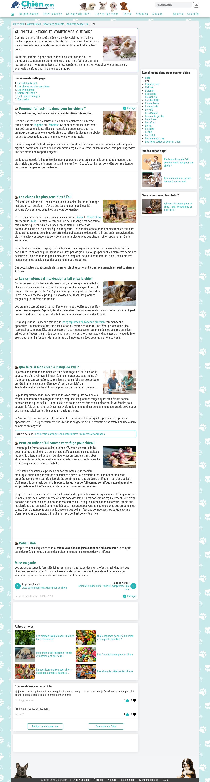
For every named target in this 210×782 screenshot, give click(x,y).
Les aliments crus (154, 138)
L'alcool (149, 87)
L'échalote (150, 93)
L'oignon (149, 90)
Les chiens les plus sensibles (33, 86)
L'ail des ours (152, 84)
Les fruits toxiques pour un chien (163, 141)
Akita (80, 217)
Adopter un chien (29, 14)
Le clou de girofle (154, 116)
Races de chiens (52, 14)
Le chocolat (151, 113)
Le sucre (149, 128)
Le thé (148, 132)
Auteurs (112, 779)
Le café (149, 109)
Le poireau (151, 119)
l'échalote (53, 125)
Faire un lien (128, 779)
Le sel (148, 125)
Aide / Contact (81, 779)
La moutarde (152, 103)
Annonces (142, 14)
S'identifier (193, 14)
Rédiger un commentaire (45, 726)
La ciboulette (152, 100)
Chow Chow (94, 217)
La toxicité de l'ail (27, 83)
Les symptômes (25, 89)
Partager (129, 108)
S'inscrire (178, 14)
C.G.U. (166, 779)
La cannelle (151, 97)
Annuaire (157, 14)
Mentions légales (148, 779)
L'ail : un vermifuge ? (28, 96)
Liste (147, 77)
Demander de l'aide (106, 726)
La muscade (151, 106)
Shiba (33, 221)
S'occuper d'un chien (78, 14)
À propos (98, 779)
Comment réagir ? (27, 93)
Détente (127, 14)
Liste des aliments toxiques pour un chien (44, 587)
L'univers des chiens (106, 14)
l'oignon (38, 125)
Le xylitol (150, 135)
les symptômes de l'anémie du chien (83, 322)
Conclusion (23, 99)
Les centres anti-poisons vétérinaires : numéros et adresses (70, 434)
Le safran (150, 122)
